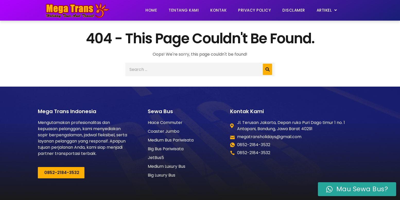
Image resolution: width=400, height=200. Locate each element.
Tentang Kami (184, 10)
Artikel (327, 10)
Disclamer (293, 10)
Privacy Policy (254, 10)
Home (151, 10)
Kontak (218, 10)
